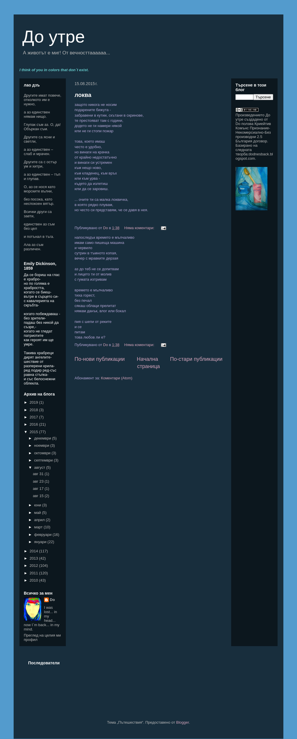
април (40, 520)
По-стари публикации (196, 359)
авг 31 (39, 474)
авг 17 (39, 488)
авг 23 (39, 481)
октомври (43, 453)
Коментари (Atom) (116, 378)
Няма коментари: (139, 228)
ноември (42, 445)
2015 (34, 432)
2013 (34, 558)
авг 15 (39, 496)
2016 (34, 424)
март (39, 527)
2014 (34, 551)
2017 (34, 417)
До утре (53, 36)
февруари (43, 534)
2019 (34, 402)
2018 (34, 410)
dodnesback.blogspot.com (254, 156)
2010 (34, 580)
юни (38, 505)
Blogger (182, 722)
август (40, 467)
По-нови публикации (100, 359)
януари (41, 542)
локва (83, 95)
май (38, 512)
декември (43, 438)
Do (52, 600)
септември (44, 460)
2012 (34, 565)
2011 (34, 573)
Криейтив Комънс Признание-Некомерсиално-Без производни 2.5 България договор (253, 132)
